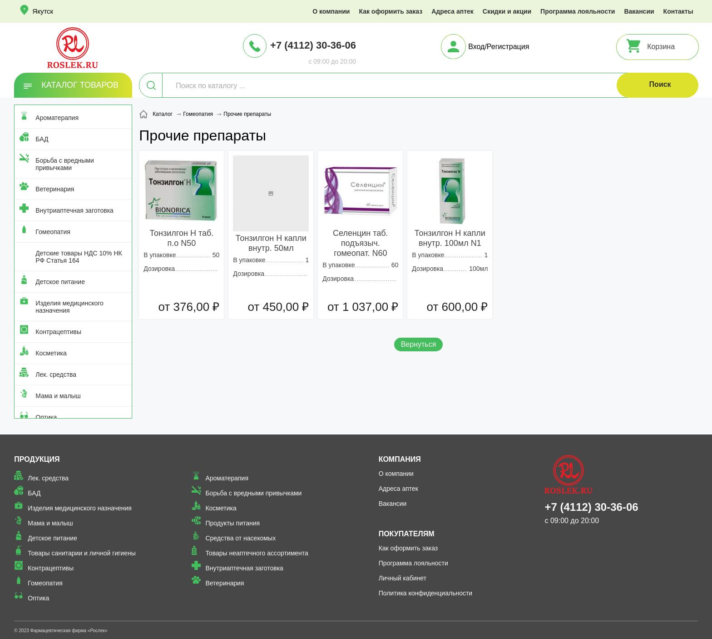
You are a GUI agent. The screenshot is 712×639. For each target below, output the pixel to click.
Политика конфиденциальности (426, 593)
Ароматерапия (57, 117)
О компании (331, 11)
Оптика (46, 417)
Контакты (678, 11)
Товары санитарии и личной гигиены (81, 553)
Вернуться (418, 344)
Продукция (36, 459)
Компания (400, 459)
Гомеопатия (52, 231)
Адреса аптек (452, 11)
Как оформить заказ (390, 11)
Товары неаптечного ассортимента (256, 553)
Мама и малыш (58, 395)
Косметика (50, 353)
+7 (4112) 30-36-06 (313, 45)
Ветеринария (54, 189)
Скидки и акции (507, 11)
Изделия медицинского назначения (69, 307)
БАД (41, 139)
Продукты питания (232, 523)
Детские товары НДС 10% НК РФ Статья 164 (78, 257)
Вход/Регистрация (498, 46)
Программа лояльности (577, 11)
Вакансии (639, 11)
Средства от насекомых (240, 538)
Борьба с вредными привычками (64, 164)
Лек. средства (55, 374)
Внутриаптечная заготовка (74, 210)
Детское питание (60, 281)
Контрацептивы (58, 331)
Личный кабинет (402, 578)
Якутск (42, 11)
